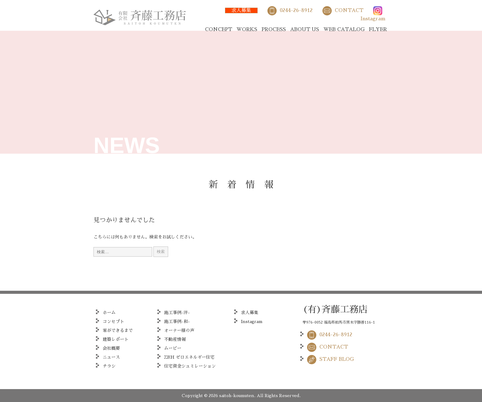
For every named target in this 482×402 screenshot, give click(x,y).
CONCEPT (218, 29)
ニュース (111, 357)
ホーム (109, 312)
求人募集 (241, 10)
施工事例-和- (177, 321)
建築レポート (115, 339)
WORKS (246, 29)
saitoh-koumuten (236, 395)
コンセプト (113, 321)
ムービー (172, 348)
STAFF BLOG (336, 359)
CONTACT (349, 10)
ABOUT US (304, 29)
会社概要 (111, 348)
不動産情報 (175, 339)
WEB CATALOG (344, 29)
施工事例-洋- (177, 312)
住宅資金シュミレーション (190, 366)
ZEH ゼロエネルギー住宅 (189, 357)
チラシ (109, 366)
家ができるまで (118, 330)
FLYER (378, 29)
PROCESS (274, 29)
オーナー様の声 (179, 330)
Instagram (373, 18)
